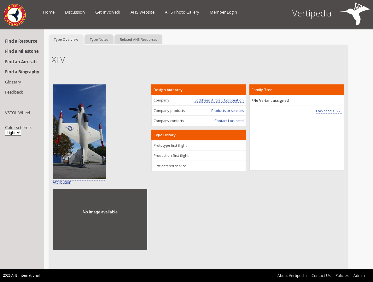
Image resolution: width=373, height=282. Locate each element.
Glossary (13, 82)
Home (49, 12)
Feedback (14, 92)
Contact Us (321, 275)
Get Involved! (107, 12)
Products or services (227, 110)
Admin (359, 275)
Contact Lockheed (229, 120)
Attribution (62, 182)
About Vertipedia (292, 275)
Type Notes (99, 39)
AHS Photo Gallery (182, 12)
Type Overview (66, 39)
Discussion (75, 12)
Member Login (223, 12)
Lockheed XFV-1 (329, 110)
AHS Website (142, 12)
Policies (342, 275)
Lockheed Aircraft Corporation (219, 100)
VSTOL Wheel (17, 112)
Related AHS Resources (138, 39)
